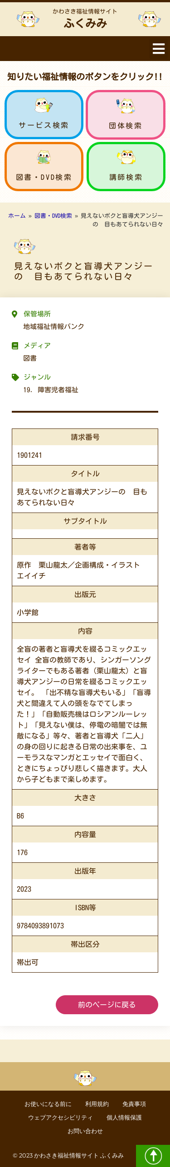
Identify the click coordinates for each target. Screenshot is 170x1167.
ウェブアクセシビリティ (60, 1117)
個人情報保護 (124, 1117)
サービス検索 (44, 125)
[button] (158, 48)
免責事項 (134, 1104)
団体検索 (125, 125)
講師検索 (126, 177)
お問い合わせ (85, 1131)
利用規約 (97, 1104)
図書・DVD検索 (44, 177)
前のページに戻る (107, 1004)
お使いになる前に (48, 1104)
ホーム (17, 216)
